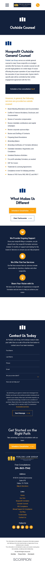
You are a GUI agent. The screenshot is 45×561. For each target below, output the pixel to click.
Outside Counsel (22, 504)
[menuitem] (13, 554)
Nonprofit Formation (22, 501)
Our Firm (22, 498)
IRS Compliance (22, 506)
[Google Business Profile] (18, 527)
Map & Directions (22, 486)
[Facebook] (31, 527)
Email (8, 369)
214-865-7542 (22, 468)
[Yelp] (14, 527)
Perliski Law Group (11, 60)
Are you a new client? (12, 375)
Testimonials (22, 515)
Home (22, 495)
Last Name (9, 357)
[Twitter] (27, 527)
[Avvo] (22, 527)
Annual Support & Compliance (22, 509)
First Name (9, 350)
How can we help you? (13, 382)
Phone (8, 363)
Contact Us (22, 517)
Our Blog (22, 512)
